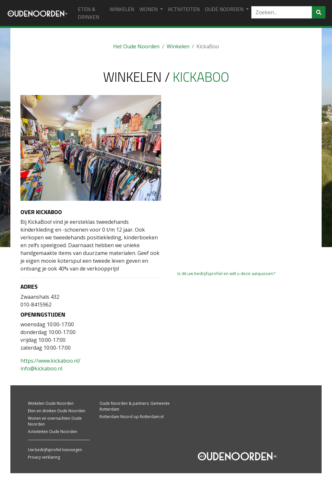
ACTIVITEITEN (184, 9)
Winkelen (178, 46)
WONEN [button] (149, 9)
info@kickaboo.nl (41, 368)
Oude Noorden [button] (225, 9)
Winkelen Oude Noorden (51, 403)
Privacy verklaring (44, 457)
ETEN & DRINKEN (88, 13)
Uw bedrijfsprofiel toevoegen (55, 449)
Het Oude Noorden (136, 46)
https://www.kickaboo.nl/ (50, 360)
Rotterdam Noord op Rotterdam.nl (132, 416)
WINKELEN (122, 9)
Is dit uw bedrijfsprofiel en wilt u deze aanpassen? (226, 273)
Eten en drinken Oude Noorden (56, 411)
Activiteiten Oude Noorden (52, 431)
